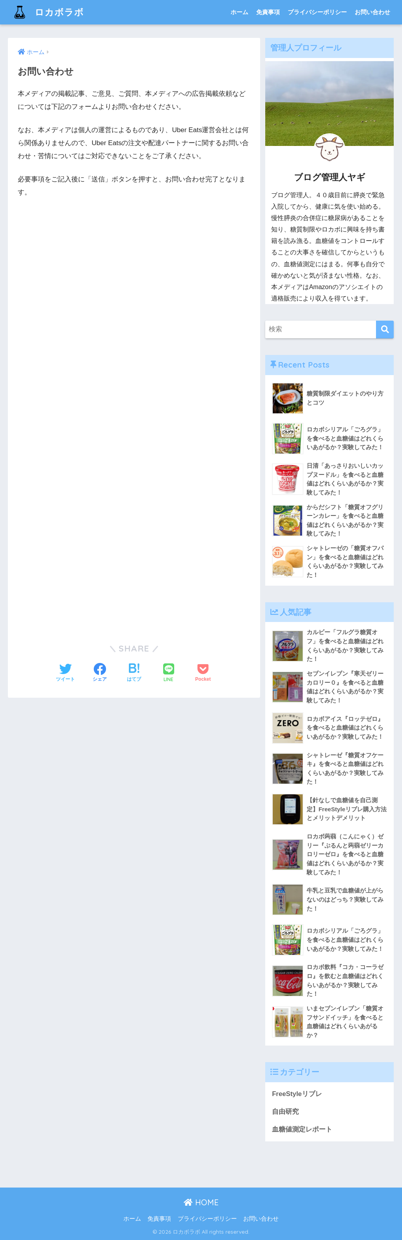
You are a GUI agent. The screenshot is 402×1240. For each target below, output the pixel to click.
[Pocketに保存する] (202, 673)
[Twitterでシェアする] (65, 673)
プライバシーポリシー (317, 12)
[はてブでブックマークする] (134, 673)
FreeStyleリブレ (297, 1094)
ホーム (239, 12)
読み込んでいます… (134, 417)
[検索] (385, 329)
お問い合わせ (372, 12)
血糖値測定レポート (302, 1129)
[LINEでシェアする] (168, 673)
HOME (201, 1202)
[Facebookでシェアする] (100, 673)
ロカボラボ (47, 12)
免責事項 (268, 12)
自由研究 (285, 1111)
